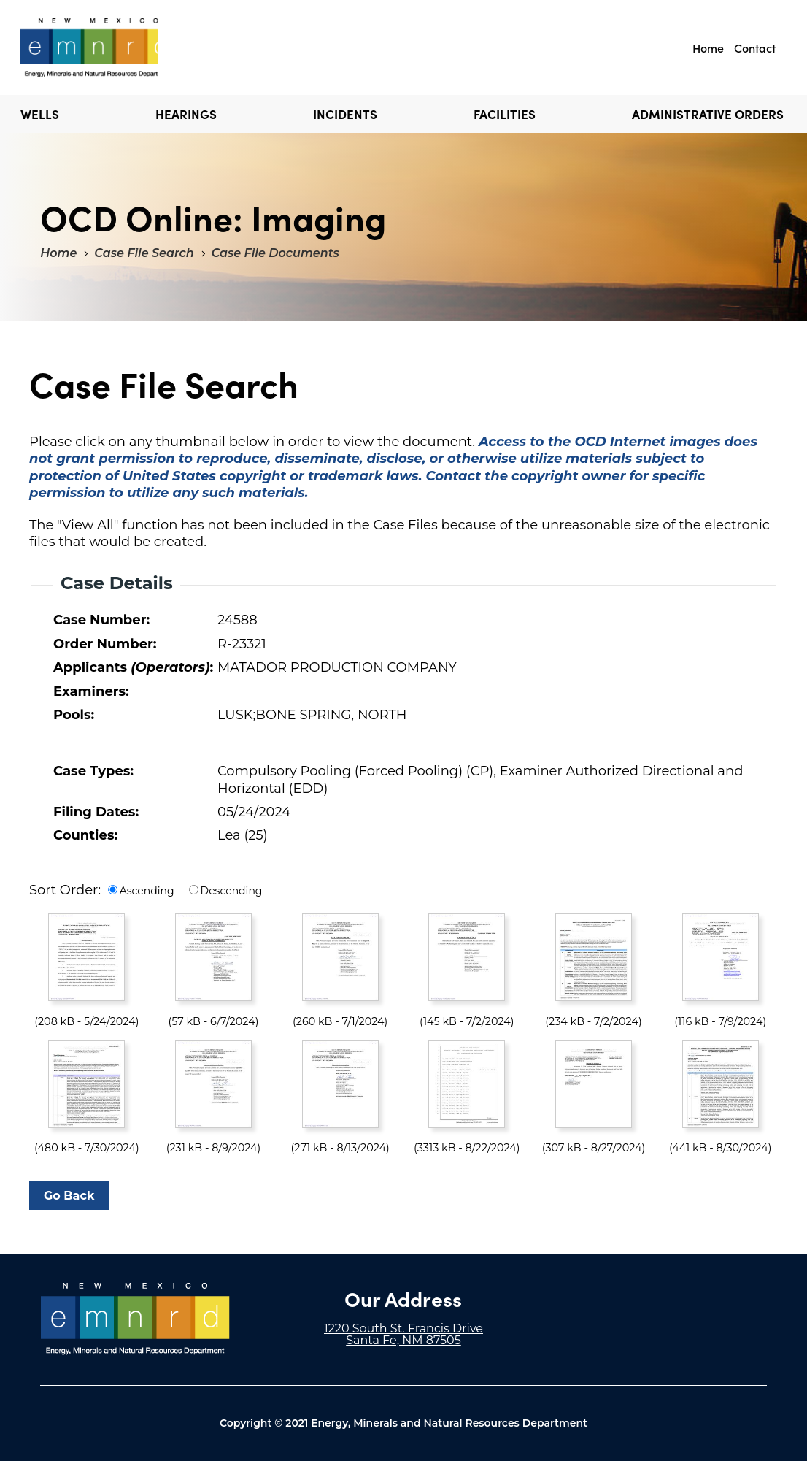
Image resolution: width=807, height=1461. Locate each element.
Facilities (505, 114)
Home (708, 47)
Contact (755, 47)
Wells (39, 114)
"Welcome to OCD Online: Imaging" (89, 47)
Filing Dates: (96, 812)
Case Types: (93, 771)
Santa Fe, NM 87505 (403, 1340)
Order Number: (105, 644)
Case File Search (143, 253)
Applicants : (132, 667)
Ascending (147, 890)
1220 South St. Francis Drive (403, 1328)
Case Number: (101, 620)
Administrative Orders (708, 114)
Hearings (186, 114)
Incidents (345, 114)
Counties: (85, 835)
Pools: (73, 715)
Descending (232, 890)
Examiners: (91, 691)
